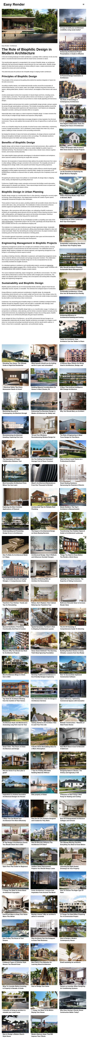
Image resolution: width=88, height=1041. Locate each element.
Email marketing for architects (70, 962)
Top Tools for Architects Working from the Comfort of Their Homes (14, 700)
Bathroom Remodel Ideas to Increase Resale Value (72, 604)
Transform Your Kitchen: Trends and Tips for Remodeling (15, 604)
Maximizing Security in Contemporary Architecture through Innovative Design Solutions (15, 412)
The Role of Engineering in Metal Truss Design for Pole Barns (71, 436)
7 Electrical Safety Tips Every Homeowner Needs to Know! (12, 388)
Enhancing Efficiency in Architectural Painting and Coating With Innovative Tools (72, 317)
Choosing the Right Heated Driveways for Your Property (69, 867)
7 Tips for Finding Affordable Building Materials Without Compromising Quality (41, 772)
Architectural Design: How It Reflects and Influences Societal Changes (43, 556)
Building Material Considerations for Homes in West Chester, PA (43, 388)
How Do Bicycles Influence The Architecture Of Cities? (42, 843)
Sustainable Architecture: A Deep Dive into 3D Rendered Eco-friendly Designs (72, 293)
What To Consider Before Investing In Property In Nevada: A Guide (14, 987)
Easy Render (5, 46)
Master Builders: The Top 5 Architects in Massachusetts (69, 508)
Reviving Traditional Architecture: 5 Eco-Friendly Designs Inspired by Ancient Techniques (43, 676)
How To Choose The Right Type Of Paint (71, 891)
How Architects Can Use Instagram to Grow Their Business (43, 939)
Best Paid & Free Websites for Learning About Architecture (41, 963)
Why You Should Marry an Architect (72, 411)
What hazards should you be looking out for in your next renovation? (43, 364)
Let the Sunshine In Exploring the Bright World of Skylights (71, 172)
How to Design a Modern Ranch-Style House (13, 1035)
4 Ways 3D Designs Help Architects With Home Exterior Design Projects (72, 148)
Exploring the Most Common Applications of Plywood (12, 508)
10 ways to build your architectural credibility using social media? (72, 29)
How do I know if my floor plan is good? (14, 771)
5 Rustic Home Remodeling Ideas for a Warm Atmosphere (43, 747)
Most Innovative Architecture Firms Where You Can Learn (14, 484)
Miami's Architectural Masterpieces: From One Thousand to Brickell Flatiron (43, 484)
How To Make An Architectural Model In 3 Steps (15, 556)
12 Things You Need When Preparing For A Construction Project (72, 915)
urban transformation (7, 221)
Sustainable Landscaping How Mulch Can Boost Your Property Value (72, 244)
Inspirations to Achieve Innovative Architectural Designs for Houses (14, 795)
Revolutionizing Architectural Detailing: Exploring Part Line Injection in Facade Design (13, 436)
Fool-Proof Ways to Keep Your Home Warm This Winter (15, 915)
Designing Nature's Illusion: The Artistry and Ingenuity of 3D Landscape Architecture (71, 772)
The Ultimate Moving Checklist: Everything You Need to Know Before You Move (72, 844)
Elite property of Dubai (39, 794)
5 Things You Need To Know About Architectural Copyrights (14, 891)
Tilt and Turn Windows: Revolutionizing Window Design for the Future (43, 436)
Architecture (13, 46)
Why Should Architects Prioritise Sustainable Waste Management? (71, 268)
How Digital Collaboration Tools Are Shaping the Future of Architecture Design (72, 125)
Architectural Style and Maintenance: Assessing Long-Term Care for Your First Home (15, 724)
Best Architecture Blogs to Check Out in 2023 (14, 676)
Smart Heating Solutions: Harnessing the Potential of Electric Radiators (72, 484)
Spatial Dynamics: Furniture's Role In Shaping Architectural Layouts (43, 628)
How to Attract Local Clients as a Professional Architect (71, 460)
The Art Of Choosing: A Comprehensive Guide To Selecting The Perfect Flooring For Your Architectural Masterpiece (72, 628)
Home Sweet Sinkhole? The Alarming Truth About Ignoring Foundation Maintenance (44, 652)
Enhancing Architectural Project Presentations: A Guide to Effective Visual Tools (72, 53)
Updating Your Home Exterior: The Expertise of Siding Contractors (71, 580)
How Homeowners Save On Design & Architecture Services (43, 700)
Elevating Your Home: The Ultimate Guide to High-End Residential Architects (14, 365)
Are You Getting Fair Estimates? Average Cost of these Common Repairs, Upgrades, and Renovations (43, 460)
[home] (14, 4)
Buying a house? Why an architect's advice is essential (43, 915)
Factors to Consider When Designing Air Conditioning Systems (72, 987)
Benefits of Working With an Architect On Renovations (40, 580)
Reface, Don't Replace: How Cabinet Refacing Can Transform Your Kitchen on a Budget (43, 604)
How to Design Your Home (40, 986)
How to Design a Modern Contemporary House (68, 939)
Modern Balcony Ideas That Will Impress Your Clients (42, 1035)
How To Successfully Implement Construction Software (71, 676)
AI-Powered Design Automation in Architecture (71, 77)
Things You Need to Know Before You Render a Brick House (71, 556)
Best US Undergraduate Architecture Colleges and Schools (72, 819)
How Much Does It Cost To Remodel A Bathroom (72, 747)
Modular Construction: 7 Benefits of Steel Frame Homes (72, 724)
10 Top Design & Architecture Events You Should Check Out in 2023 (15, 843)
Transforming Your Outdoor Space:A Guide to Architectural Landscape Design (72, 532)
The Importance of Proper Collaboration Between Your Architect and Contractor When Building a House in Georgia (13, 460)
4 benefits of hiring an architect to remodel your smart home (14, 1011)
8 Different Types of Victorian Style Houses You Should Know (14, 963)
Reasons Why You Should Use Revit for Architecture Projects (15, 652)
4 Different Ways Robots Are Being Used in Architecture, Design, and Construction (72, 365)
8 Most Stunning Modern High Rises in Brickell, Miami (72, 196)
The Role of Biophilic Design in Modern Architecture (27, 51)
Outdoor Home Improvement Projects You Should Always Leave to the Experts (43, 868)
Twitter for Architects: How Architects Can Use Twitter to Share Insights (72, 341)
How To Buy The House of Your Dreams (13, 939)
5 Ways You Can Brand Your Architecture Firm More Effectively (14, 819)
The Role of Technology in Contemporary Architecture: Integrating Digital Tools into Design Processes (72, 101)
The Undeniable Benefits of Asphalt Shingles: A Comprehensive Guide (15, 580)
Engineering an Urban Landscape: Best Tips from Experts (71, 220)
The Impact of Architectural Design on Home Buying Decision (43, 532)
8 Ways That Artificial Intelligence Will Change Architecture (71, 388)
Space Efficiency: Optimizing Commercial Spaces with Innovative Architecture (72, 700)
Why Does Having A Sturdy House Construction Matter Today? (71, 1011)
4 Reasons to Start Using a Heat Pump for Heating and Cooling (71, 795)
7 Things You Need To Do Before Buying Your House (42, 1011)
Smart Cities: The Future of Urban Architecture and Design (14, 747)
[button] (83, 4)
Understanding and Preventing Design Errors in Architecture (13, 532)
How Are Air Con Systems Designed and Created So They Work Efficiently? (43, 820)
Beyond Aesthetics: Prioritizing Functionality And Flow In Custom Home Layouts (14, 628)
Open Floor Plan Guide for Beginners (15, 866)
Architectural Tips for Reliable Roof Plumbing (43, 508)
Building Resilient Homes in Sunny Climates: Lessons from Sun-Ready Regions (72, 652)
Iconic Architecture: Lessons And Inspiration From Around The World (43, 891)
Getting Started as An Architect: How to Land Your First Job (43, 724)
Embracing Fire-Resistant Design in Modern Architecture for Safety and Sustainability (43, 412)
